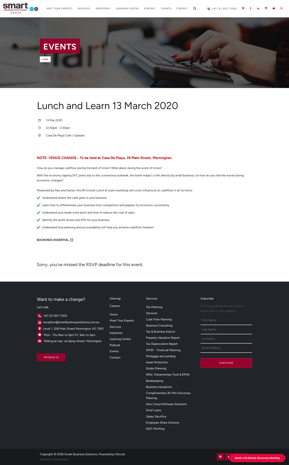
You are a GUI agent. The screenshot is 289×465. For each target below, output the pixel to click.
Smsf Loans (153, 410)
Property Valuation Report (163, 337)
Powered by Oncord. (112, 454)
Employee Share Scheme (162, 422)
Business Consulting (159, 325)
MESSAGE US (44, 355)
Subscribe (226, 362)
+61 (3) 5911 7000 (216, 7)
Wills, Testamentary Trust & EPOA (168, 374)
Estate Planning (156, 368)
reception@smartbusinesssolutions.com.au (71, 322)
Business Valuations (159, 387)
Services (84, 8)
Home (45, 59)
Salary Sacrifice (156, 416)
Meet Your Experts (59, 8)
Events (166, 8)
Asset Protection (157, 362)
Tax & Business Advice (160, 331)
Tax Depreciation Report (162, 344)
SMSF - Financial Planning (163, 350)
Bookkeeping (154, 381)
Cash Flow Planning (159, 319)
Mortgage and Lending (160, 356)
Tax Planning (154, 307)
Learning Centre (127, 8)
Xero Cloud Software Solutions (166, 404)
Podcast (149, 8)
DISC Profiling (155, 428)
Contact (182, 8)
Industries (103, 8)
